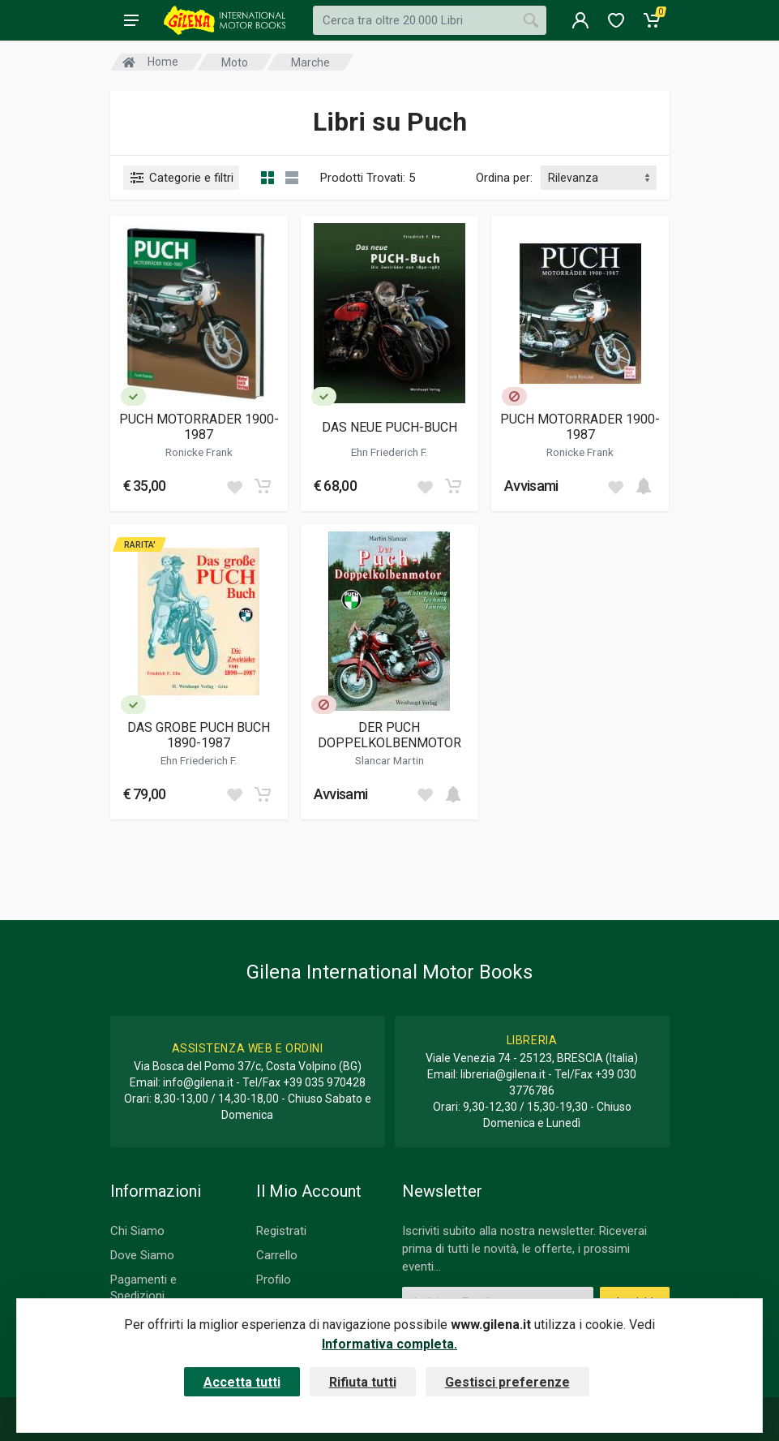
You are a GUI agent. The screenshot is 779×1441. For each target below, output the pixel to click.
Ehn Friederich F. (389, 451)
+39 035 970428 (324, 1082)
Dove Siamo (142, 1255)
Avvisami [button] (531, 485)
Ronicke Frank (199, 451)
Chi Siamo (137, 1231)
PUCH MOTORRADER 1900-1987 (199, 426)
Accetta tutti (241, 1382)
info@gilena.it (198, 1082)
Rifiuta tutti (362, 1382)
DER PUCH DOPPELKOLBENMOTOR (389, 735)
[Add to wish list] (234, 486)
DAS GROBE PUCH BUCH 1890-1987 (198, 735)
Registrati (281, 1231)
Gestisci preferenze (507, 1382)
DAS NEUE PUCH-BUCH (389, 427)
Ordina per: (504, 177)
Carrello (276, 1255)
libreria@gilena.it (503, 1074)
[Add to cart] (262, 486)
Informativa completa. (389, 1344)
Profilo (273, 1279)
